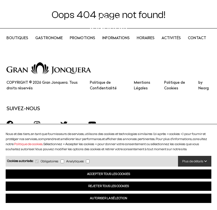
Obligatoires (49, 161)
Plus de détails (194, 161)
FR (181, 17)
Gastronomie (49, 45)
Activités (171, 45)
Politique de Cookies (174, 92)
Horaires (146, 45)
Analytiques (75, 161)
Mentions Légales (142, 92)
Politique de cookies (28, 144)
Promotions (82, 45)
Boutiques (17, 45)
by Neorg (203, 92)
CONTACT (197, 45)
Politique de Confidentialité (103, 92)
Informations (116, 45)
